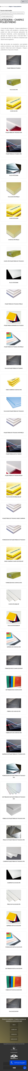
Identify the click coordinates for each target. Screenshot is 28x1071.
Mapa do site (14, 1039)
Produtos (14, 1034)
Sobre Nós (14, 1029)
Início (14, 1024)
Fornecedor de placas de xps (6, 16)
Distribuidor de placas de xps (17, 13)
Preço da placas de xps (5, 13)
